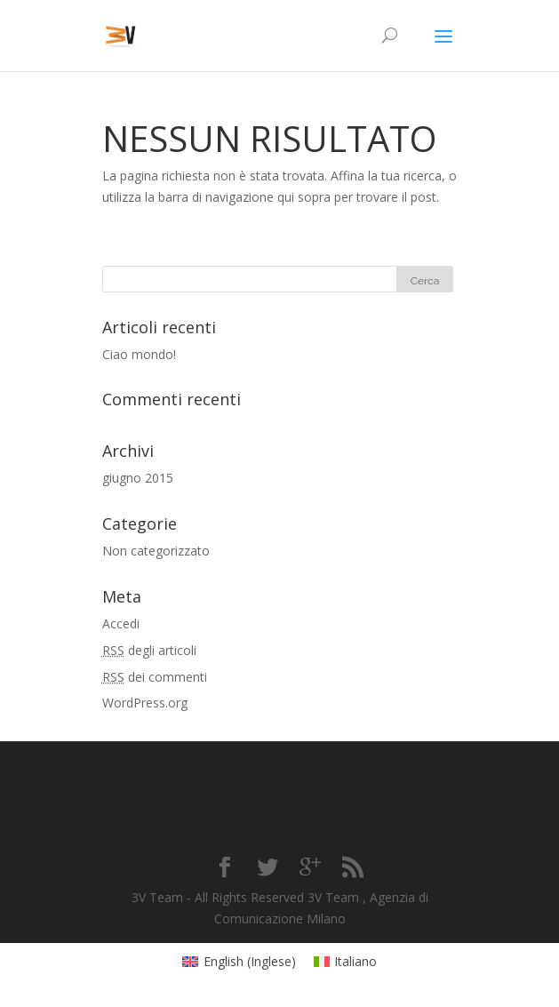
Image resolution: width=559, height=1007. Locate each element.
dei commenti (154, 676)
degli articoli (149, 650)
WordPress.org (145, 702)
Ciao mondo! (139, 354)
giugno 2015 (137, 477)
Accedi (121, 623)
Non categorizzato (156, 550)
